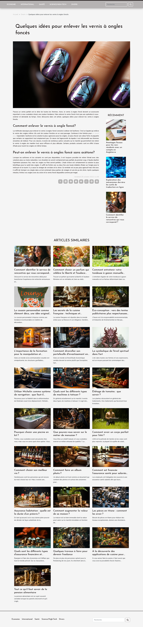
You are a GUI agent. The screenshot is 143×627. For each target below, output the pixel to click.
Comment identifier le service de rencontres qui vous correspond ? (32, 273)
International (27, 4)
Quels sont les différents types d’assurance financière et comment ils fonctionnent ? (31, 554)
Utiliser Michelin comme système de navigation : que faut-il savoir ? (32, 394)
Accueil (15, 14)
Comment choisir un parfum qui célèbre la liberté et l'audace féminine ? (71, 273)
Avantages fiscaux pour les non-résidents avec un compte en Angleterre (114, 147)
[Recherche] (116, 4)
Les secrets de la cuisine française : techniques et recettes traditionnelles (66, 313)
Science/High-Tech (58, 4)
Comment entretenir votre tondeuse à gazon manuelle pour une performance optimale (110, 273)
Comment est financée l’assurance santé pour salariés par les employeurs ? (109, 473)
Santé (42, 4)
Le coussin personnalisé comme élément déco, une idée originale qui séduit (32, 313)
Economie (11, 4)
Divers (74, 4)
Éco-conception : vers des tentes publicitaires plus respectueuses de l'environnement (110, 313)
